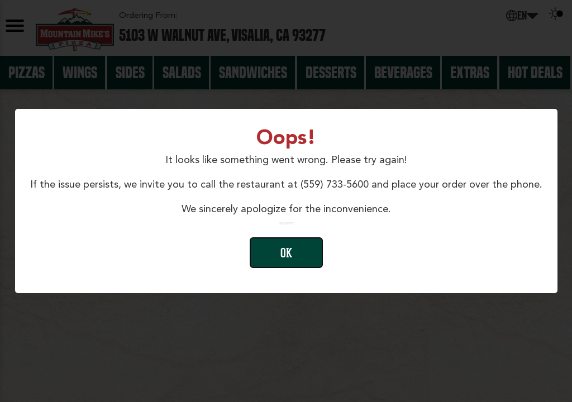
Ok (286, 253)
